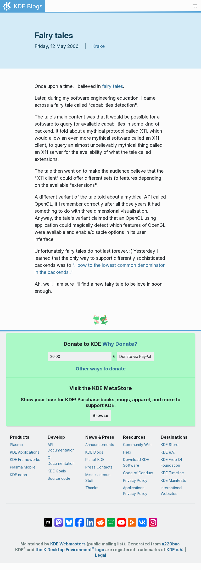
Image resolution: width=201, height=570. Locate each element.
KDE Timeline (172, 473)
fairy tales (112, 86)
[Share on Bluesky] (69, 520)
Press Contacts (99, 467)
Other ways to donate (101, 368)
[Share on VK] (142, 520)
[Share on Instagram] (153, 520)
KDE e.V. (168, 452)
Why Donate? (119, 344)
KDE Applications (25, 452)
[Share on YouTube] (121, 520)
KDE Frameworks (25, 459)
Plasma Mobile (23, 467)
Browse (100, 415)
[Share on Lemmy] (111, 520)
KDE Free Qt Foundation (171, 462)
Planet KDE (94, 459)
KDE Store (169, 444)
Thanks (91, 488)
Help (127, 452)
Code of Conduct (138, 473)
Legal (100, 555)
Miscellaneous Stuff (97, 477)
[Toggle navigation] (194, 6)
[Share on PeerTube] (132, 520)
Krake (98, 46)
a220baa (171, 543)
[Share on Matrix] (48, 520)
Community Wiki (137, 444)
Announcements (99, 444)
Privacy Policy (135, 480)
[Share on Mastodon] (58, 520)
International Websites (171, 491)
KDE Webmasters (68, 543)
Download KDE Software (136, 462)
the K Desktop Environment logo (69, 549)
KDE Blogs (94, 452)
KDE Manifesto (173, 480)
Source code (59, 478)
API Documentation (61, 447)
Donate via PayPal (135, 356)
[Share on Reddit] (100, 520)
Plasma (16, 444)
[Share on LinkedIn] (90, 520)
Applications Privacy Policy (135, 491)
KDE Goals (57, 471)
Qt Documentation (61, 460)
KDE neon (18, 474)
